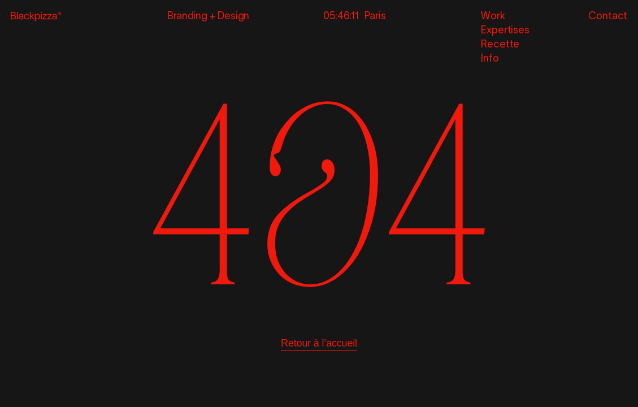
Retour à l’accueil (319, 343)
